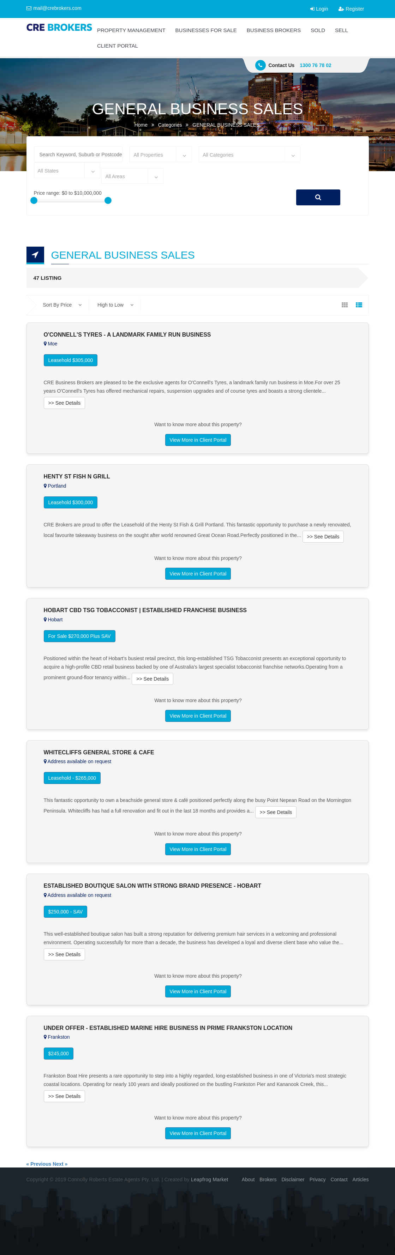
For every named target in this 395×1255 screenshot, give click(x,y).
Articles (361, 1179)
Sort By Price (62, 305)
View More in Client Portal (198, 440)
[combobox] (160, 154)
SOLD (318, 30)
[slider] (33, 200)
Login (319, 9)
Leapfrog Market (209, 1179)
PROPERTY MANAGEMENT (131, 30)
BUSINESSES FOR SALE (206, 30)
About (248, 1179)
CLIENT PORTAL (117, 46)
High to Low (115, 305)
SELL (341, 30)
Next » (60, 1164)
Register (351, 9)
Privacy (318, 1179)
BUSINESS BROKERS (274, 30)
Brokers (267, 1179)
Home (141, 125)
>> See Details (64, 403)
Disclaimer (292, 1179)
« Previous (39, 1164)
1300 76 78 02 (315, 65)
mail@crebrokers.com (54, 8)
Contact (338, 1179)
